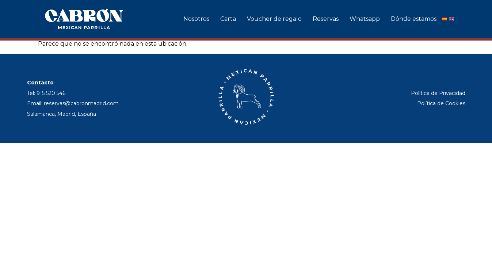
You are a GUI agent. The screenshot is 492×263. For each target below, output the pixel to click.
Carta (228, 18)
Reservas (326, 18)
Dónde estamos (413, 18)
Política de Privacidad (438, 93)
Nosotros (196, 18)
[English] (451, 19)
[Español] (444, 19)
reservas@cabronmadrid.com (81, 103)
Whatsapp (365, 18)
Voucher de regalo (274, 18)
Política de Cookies (441, 103)
